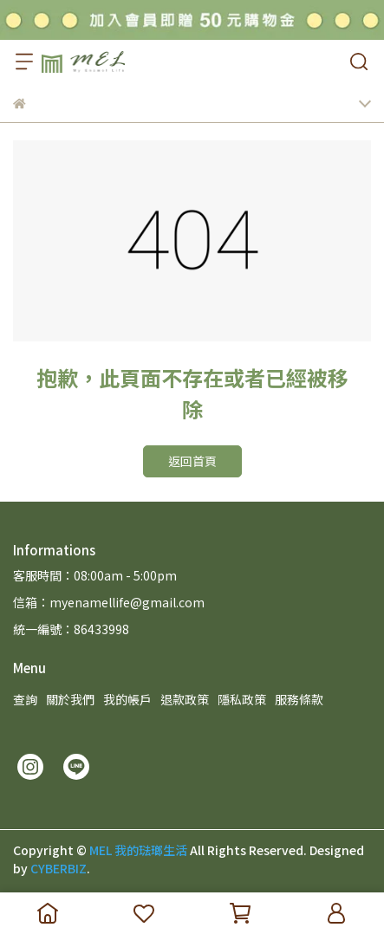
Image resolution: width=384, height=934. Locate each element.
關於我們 (70, 699)
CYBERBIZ (58, 868)
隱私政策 (242, 699)
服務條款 (299, 699)
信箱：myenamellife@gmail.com (109, 602)
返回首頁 (192, 461)
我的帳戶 (127, 699)
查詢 (25, 699)
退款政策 (184, 699)
